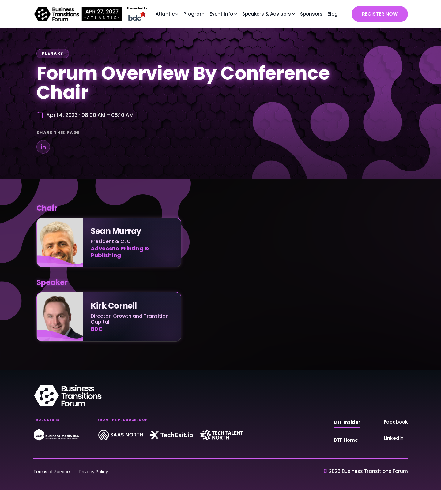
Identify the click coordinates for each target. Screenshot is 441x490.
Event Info (221, 14)
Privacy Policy (93, 472)
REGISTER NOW (380, 14)
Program (194, 14)
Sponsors (311, 14)
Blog (332, 14)
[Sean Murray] (109, 242)
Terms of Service (51, 472)
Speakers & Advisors (266, 14)
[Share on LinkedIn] (43, 147)
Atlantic (165, 14)
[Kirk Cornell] (109, 316)
